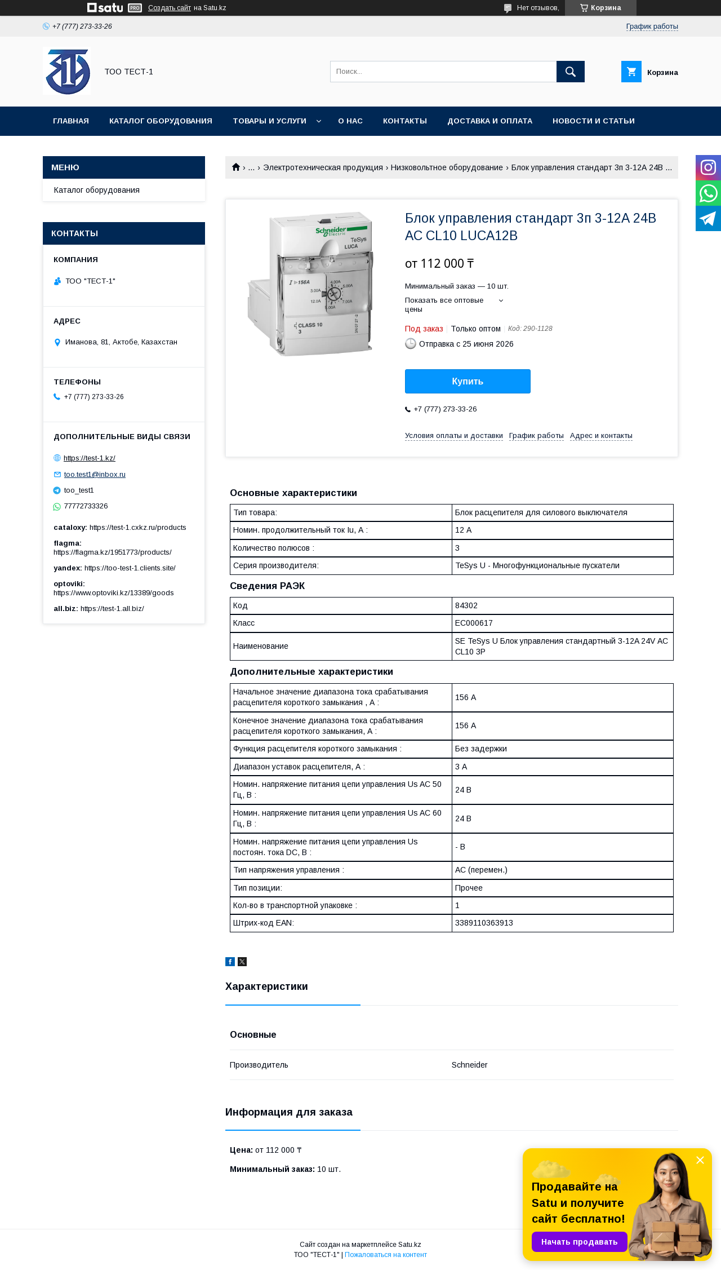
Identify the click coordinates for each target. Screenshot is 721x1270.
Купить (468, 381)
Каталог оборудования (160, 121)
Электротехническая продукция (323, 167)
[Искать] (571, 71)
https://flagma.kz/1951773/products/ (113, 552)
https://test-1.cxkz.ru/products (138, 527)
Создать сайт (169, 8)
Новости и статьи (594, 121)
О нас (350, 121)
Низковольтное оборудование (447, 167)
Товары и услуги (269, 121)
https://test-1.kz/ (89, 458)
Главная (71, 121)
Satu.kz (409, 1245)
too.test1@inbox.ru (95, 474)
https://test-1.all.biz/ (112, 608)
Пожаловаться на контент (386, 1255)
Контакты (405, 121)
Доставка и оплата (489, 121)
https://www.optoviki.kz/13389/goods (114, 592)
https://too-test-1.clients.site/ (130, 568)
